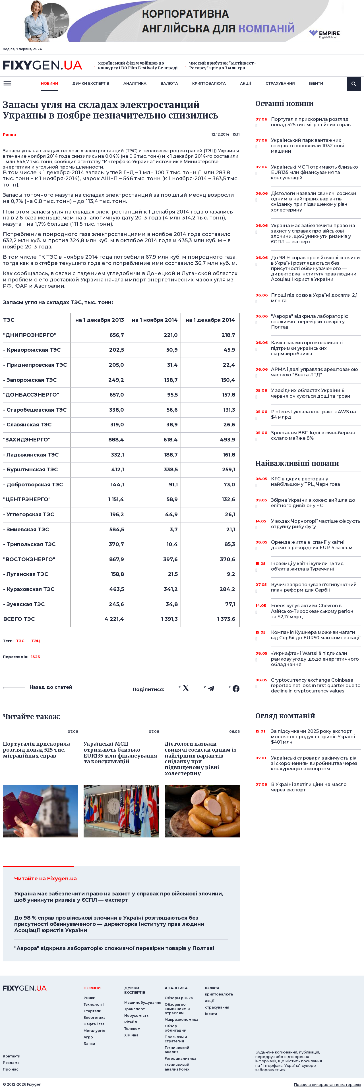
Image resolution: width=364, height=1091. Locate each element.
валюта (169, 83)
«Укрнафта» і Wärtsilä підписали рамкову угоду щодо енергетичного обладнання (315, 659)
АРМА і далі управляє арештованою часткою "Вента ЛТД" (314, 372)
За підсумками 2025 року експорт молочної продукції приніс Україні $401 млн (313, 737)
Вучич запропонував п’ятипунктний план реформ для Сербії (314, 588)
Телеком (132, 1028)
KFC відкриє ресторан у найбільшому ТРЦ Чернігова (308, 482)
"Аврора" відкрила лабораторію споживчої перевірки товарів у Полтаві (114, 948)
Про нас (10, 1069)
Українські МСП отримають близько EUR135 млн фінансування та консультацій (314, 172)
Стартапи (93, 1011)
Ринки (9, 134)
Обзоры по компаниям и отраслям (177, 1008)
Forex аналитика (180, 1058)
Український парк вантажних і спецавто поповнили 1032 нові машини (308, 146)
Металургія (94, 1030)
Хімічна (131, 1035)
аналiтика (176, 988)
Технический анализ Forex (177, 1067)
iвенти (316, 83)
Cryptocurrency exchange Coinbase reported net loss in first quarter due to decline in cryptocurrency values (316, 685)
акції (245, 83)
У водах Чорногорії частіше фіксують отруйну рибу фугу (315, 524)
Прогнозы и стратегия (176, 1039)
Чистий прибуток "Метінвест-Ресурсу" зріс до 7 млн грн (220, 65)
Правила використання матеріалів (327, 1084)
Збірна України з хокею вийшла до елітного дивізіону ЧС (313, 503)
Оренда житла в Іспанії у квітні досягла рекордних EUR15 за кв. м (312, 545)
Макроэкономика (181, 1019)
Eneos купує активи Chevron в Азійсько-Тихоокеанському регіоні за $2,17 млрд (313, 611)
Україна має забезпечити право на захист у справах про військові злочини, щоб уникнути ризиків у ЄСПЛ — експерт (118, 897)
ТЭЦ (35, 640)
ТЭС (20, 640)
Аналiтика (134, 83)
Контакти (11, 1056)
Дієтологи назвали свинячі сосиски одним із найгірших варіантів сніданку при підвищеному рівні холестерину (313, 202)
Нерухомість (136, 1015)
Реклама (11, 1063)
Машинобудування (142, 1002)
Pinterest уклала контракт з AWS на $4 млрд (313, 415)
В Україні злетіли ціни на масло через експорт (309, 787)
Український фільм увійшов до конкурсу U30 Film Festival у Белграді (135, 65)
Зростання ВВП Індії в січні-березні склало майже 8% (314, 436)
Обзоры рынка (179, 998)
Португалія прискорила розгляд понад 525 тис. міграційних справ (311, 122)
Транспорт (134, 1009)
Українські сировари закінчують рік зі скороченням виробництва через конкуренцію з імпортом (314, 763)
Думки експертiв (90, 83)
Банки (89, 1044)
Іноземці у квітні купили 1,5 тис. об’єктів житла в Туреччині (308, 567)
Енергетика (95, 1017)
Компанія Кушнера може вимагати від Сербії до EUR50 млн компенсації (316, 635)
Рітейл (130, 1022)
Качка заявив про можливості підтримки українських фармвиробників (308, 348)
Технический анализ (177, 1050)
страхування (280, 83)
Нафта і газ (94, 1024)
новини (49, 83)
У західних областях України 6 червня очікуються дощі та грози (310, 393)
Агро (88, 1037)
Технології (94, 1004)
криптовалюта (209, 83)
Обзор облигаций (176, 1028)
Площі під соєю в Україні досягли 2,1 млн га (314, 298)
